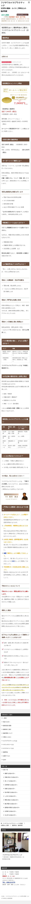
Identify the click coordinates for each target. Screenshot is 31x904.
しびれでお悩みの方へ (10, 796)
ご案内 (5, 718)
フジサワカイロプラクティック (13, 6)
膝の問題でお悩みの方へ (11, 803)
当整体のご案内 (5, 825)
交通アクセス (6, 756)
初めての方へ (6, 721)
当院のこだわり (7, 737)
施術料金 (5, 752)
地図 (5, 553)
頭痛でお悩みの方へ (10, 788)
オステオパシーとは (8, 748)
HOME (13, 823)
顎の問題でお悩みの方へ (11, 792)
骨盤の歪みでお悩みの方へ (12, 777)
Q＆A (4, 759)
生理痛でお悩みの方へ (10, 811)
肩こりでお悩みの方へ (10, 781)
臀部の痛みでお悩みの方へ (12, 800)
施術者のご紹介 (7, 729)
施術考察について (7, 733)
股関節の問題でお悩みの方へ (12, 807)
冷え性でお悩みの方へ (10, 815)
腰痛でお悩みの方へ (10, 773)
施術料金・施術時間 (17, 825)
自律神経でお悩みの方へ (11, 784)
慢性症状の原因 (7, 725)
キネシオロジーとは (8, 744)
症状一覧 (5, 769)
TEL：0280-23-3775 (8, 882)
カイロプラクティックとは (10, 740)
